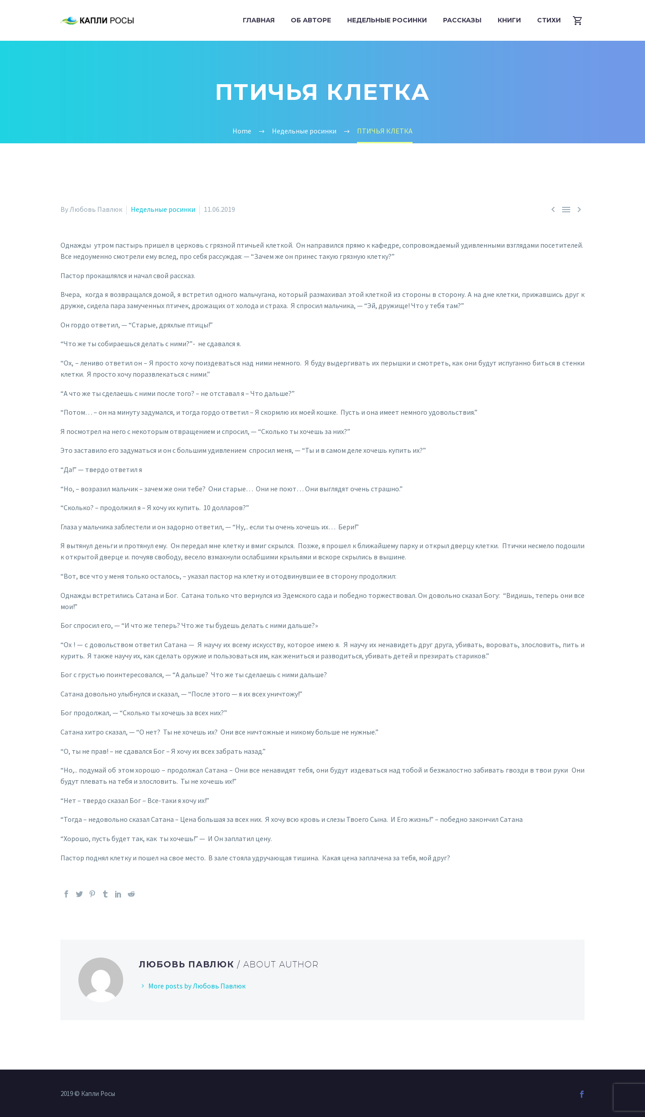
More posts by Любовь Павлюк (196, 985)
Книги (509, 20)
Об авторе (311, 20)
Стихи (549, 20)
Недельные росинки (387, 20)
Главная (259, 20)
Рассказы (462, 20)
